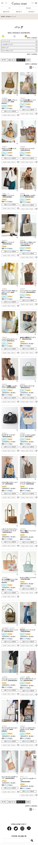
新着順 (28, 60)
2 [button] (33, 67)
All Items (8, 16)
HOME (3, 16)
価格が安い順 (12, 60)
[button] (35, 67)
